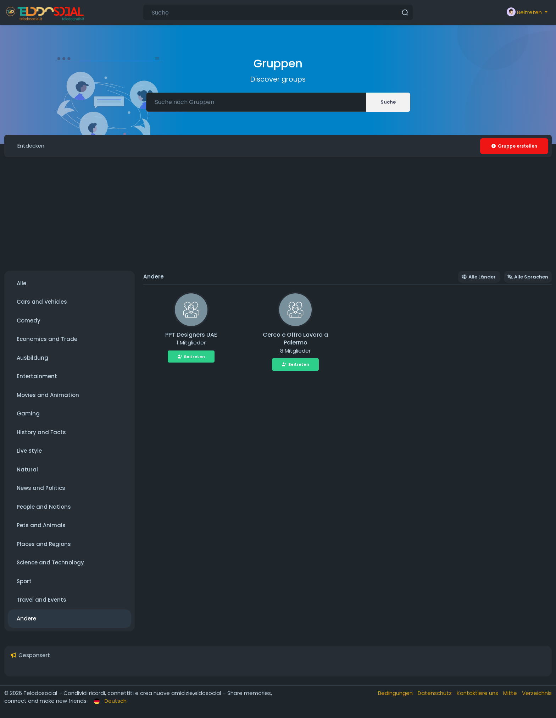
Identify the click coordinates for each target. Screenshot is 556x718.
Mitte (510, 693)
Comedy (28, 321)
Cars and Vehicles (42, 302)
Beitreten (191, 357)
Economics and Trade (47, 339)
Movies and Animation (48, 395)
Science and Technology (50, 563)
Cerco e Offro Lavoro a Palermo (295, 339)
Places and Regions (44, 544)
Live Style (29, 451)
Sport (24, 581)
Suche (388, 102)
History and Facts (41, 432)
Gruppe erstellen (514, 146)
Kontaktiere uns (478, 693)
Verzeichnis (537, 693)
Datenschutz (435, 693)
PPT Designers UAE (191, 335)
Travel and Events (41, 600)
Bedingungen (396, 693)
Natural (27, 470)
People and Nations (44, 507)
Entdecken (31, 146)
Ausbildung (32, 358)
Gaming (28, 414)
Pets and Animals (41, 525)
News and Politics (41, 488)
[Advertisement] (278, 214)
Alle (21, 283)
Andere (26, 619)
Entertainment (37, 376)
